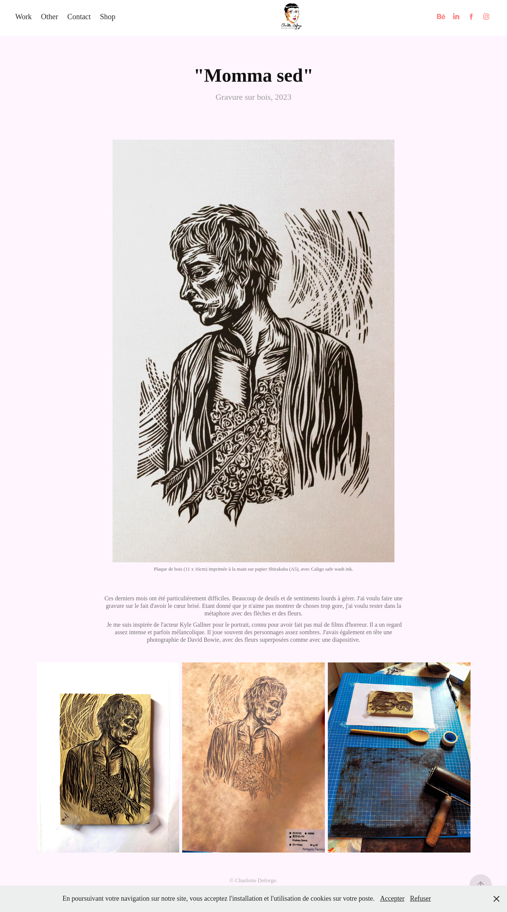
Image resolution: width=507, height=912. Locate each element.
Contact (79, 16)
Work (23, 16)
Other (49, 16)
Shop (107, 16)
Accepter (392, 898)
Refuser (420, 898)
